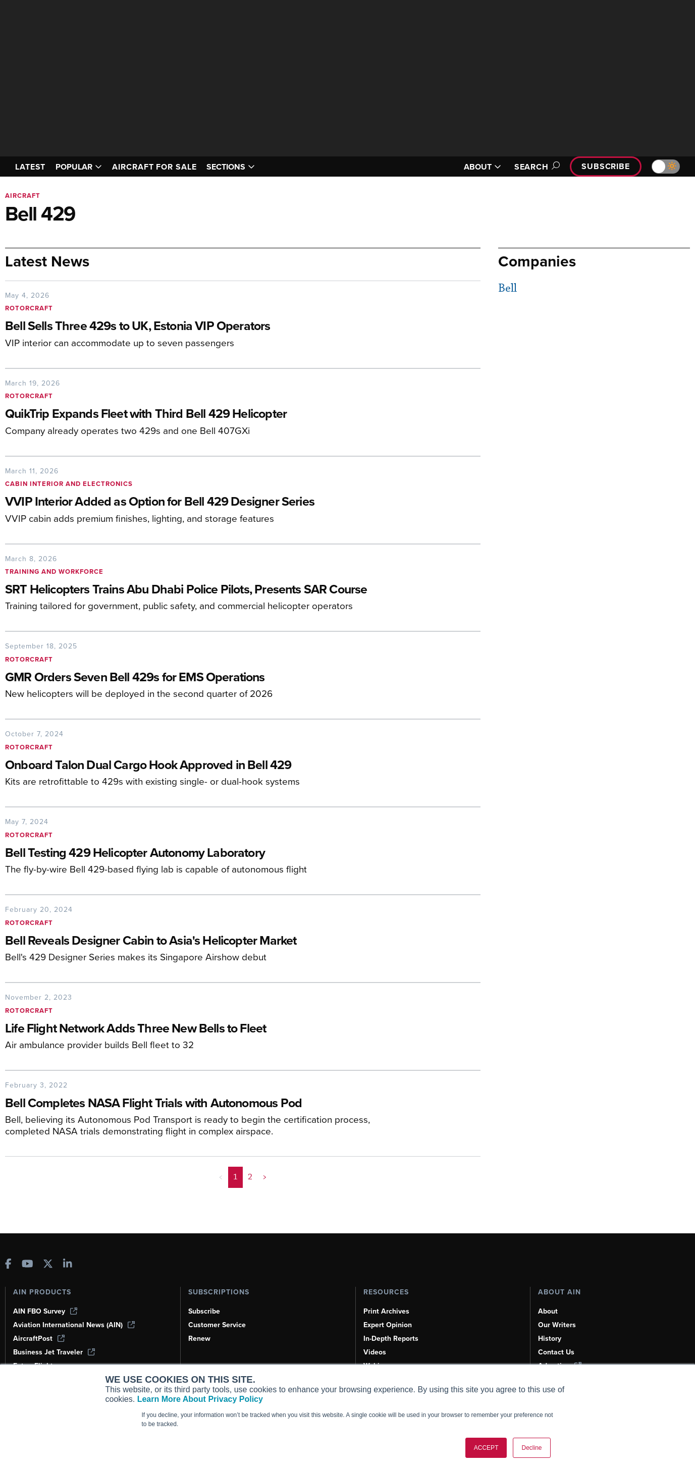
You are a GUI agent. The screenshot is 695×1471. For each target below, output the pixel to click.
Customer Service (217, 1325)
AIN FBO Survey (45, 1311)
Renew (199, 1338)
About (548, 1311)
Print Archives (386, 1311)
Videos (374, 1352)
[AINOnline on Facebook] (8, 1265)
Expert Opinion (387, 1325)
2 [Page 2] (250, 1177)
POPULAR (79, 167)
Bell (507, 288)
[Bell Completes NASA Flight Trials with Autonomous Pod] (204, 1104)
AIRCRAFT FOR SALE (154, 167)
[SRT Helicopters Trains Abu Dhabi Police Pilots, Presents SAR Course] (204, 590)
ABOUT (482, 167)
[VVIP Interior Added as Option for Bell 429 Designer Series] (204, 502)
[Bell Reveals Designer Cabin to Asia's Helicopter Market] (204, 941)
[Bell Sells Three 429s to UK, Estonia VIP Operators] (204, 326)
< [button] (221, 1177)
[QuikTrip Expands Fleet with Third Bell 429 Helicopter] (204, 414)
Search (535, 166)
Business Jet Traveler (54, 1352)
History (549, 1338)
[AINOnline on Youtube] (27, 1265)
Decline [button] (531, 1447)
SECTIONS (230, 167)
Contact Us (556, 1352)
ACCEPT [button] (486, 1447)
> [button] (264, 1177)
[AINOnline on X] (48, 1265)
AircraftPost (39, 1338)
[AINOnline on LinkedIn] (67, 1265)
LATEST (30, 167)
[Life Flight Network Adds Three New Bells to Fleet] (204, 1029)
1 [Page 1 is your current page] (235, 1177)
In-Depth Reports (390, 1338)
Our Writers (557, 1325)
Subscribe (605, 166)
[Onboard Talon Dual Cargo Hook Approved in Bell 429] (204, 765)
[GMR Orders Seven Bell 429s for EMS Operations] (204, 678)
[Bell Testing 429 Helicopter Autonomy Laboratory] (204, 853)
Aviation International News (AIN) (74, 1325)
